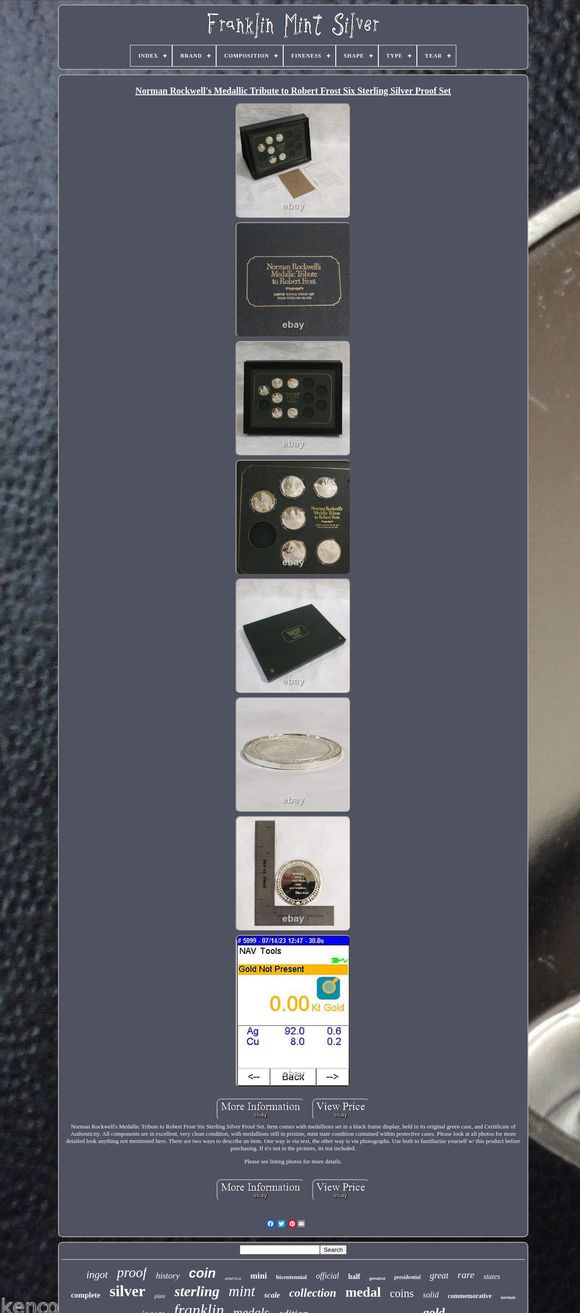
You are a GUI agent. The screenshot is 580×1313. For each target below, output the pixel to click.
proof (132, 1272)
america (233, 1278)
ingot (97, 1274)
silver (127, 1291)
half (354, 1276)
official (327, 1275)
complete (86, 1295)
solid (431, 1294)
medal (363, 1291)
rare (466, 1274)
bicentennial (291, 1277)
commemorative (469, 1296)
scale (272, 1295)
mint (242, 1291)
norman (508, 1297)
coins (402, 1293)
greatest (377, 1278)
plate (160, 1296)
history (168, 1275)
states (491, 1276)
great (439, 1275)
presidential (407, 1277)
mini (258, 1275)
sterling (197, 1291)
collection (312, 1292)
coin (202, 1273)
